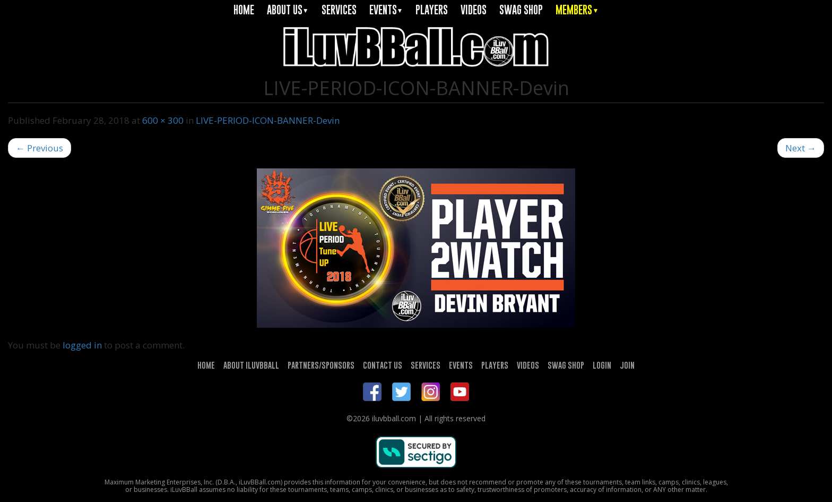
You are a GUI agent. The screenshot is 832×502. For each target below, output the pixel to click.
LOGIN (602, 365)
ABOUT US (288, 10)
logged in (82, 345)
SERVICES (339, 10)
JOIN (627, 365)
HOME (243, 10)
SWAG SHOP (521, 10)
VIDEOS (474, 10)
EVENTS (386, 10)
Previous (39, 148)
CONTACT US (382, 365)
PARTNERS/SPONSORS (321, 365)
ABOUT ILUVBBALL (251, 365)
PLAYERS (431, 10)
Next (800, 148)
